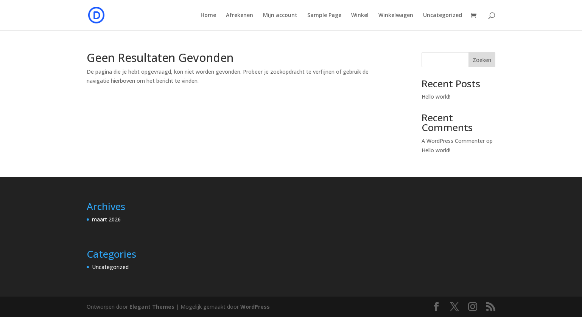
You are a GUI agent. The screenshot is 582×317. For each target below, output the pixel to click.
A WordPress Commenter (453, 140)
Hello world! (436, 96)
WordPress (255, 306)
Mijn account (280, 15)
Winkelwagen (395, 15)
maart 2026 (106, 219)
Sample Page (324, 15)
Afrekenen (239, 15)
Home (208, 15)
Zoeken (482, 59)
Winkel (360, 15)
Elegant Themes (151, 306)
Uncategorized (442, 15)
